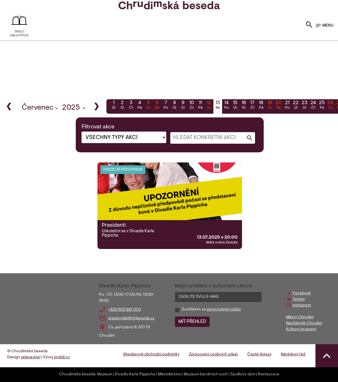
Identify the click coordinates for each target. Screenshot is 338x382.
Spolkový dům (242, 374)
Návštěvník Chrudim (304, 323)
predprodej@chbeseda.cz (131, 319)
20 (278, 106)
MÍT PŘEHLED (192, 321)
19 (269, 106)
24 (313, 106)
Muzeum (104, 374)
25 (321, 106)
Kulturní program (301, 329)
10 (191, 106)
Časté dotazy (259, 355)
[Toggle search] (309, 25)
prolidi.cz (62, 357)
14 (226, 106)
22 (295, 106)
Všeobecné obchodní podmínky (151, 355)
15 (235, 106)
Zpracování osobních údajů (213, 355)
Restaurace (268, 374)
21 (287, 106)
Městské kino (169, 374)
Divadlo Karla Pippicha (135, 374)
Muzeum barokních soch (206, 374)
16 (243, 106)
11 (200, 106)
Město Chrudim (300, 317)
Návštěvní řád (293, 355)
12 (209, 106)
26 (330, 106)
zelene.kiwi (30, 357)
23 (304, 106)
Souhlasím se (211, 310)
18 (261, 106)
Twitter (299, 299)
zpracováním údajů (224, 310)
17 (252, 106)
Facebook (302, 293)
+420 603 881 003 (124, 310)
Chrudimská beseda (77, 374)
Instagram (302, 306)
